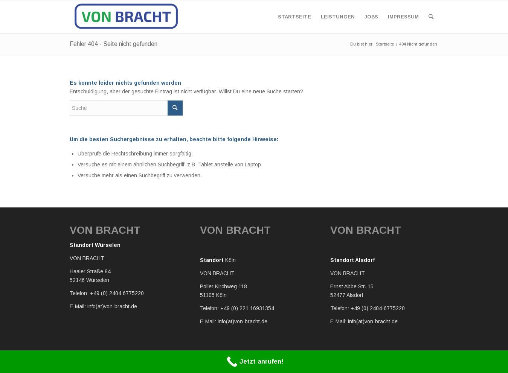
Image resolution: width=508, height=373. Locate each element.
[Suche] (431, 16)
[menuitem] (294, 16)
